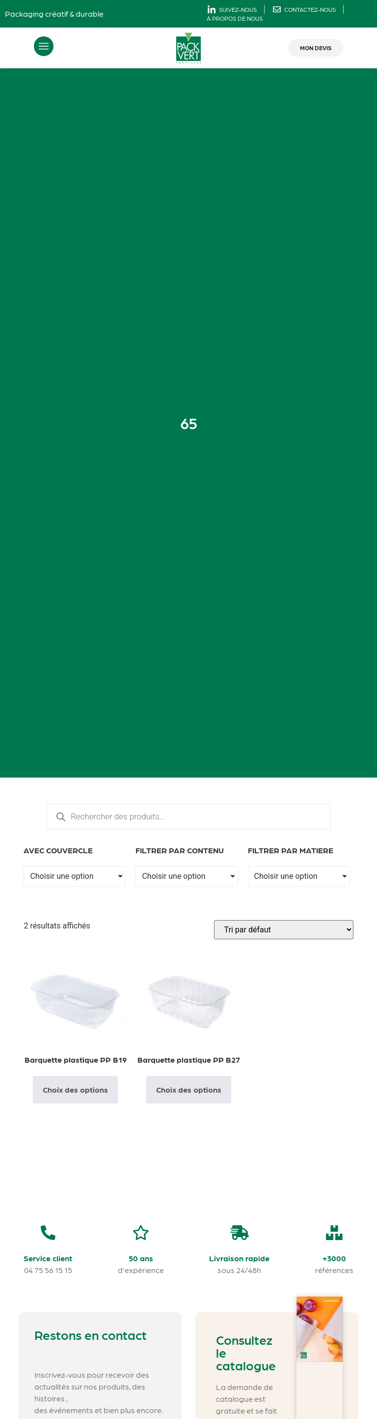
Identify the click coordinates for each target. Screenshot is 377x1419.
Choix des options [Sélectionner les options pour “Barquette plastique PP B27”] (188, 1089)
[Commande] (283, 929)
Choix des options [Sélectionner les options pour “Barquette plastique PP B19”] (75, 1089)
